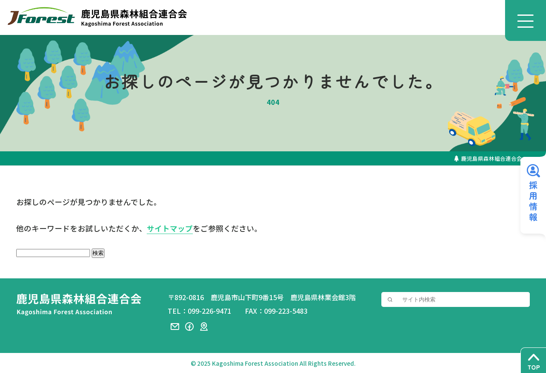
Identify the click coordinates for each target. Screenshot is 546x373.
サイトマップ (170, 229)
